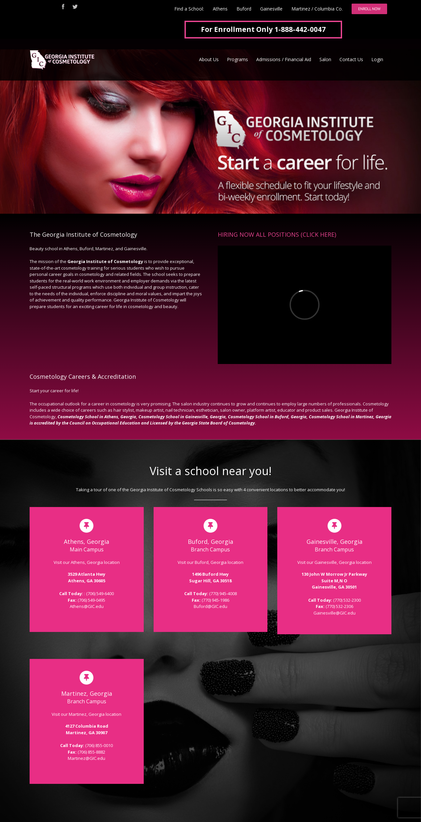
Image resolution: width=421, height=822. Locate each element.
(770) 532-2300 (347, 600)
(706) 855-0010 (99, 745)
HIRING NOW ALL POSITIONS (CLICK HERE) (277, 234)
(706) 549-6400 (100, 593)
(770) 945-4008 (223, 593)
